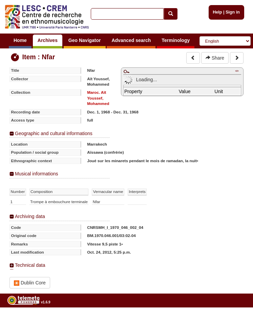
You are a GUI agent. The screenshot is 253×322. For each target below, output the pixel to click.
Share (215, 58)
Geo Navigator (84, 40)
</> (236, 71)
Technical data (30, 265)
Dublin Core (30, 283)
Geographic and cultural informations (53, 133)
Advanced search (131, 40)
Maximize (126, 71)
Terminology (176, 40)
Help (217, 12)
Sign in (233, 12)
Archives (48, 40)
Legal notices (236, 319)
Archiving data (30, 216)
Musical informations (36, 173)
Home (20, 40)
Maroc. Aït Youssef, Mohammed (98, 98)
